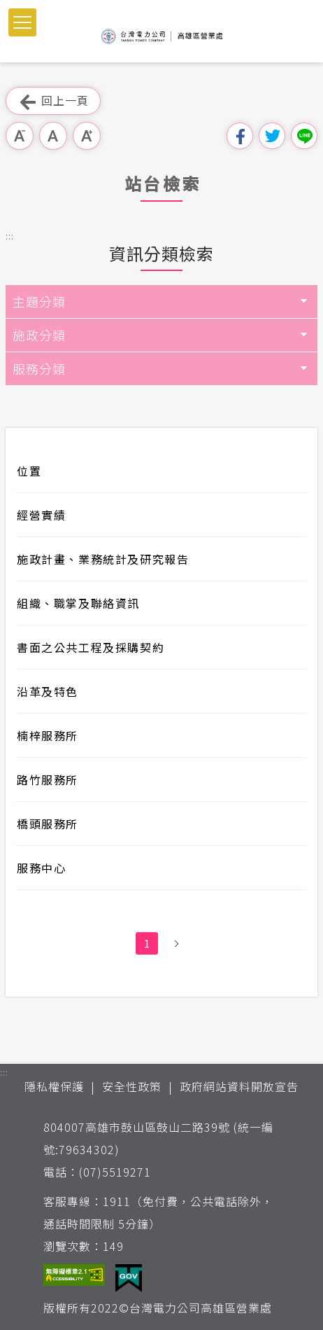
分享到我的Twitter (272, 136)
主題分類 (39, 301)
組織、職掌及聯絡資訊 (78, 603)
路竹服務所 (47, 779)
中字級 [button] (53, 136)
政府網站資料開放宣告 (239, 1086)
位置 (29, 470)
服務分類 (39, 368)
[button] (22, 22)
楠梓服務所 (47, 735)
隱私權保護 (54, 1086)
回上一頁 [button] (53, 101)
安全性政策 (132, 1086)
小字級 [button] (20, 136)
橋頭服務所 (47, 823)
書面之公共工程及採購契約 (90, 647)
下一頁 (176, 943)
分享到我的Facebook (240, 136)
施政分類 (39, 335)
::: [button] (10, 236)
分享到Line (304, 136)
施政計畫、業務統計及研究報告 (103, 558)
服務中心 (41, 867)
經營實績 (41, 514)
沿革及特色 (47, 691)
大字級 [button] (87, 136)
